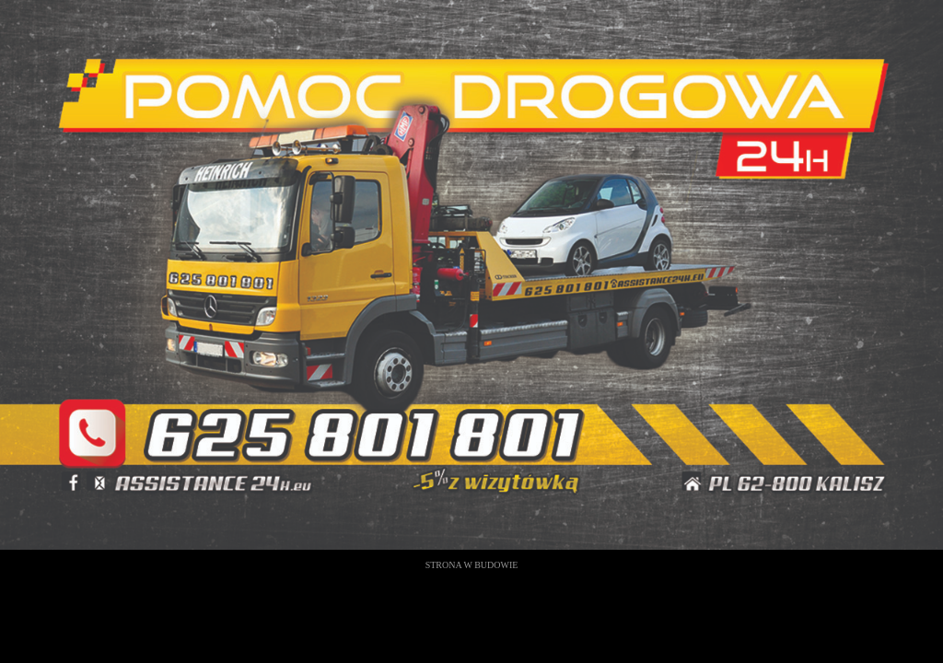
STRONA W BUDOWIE (471, 565)
